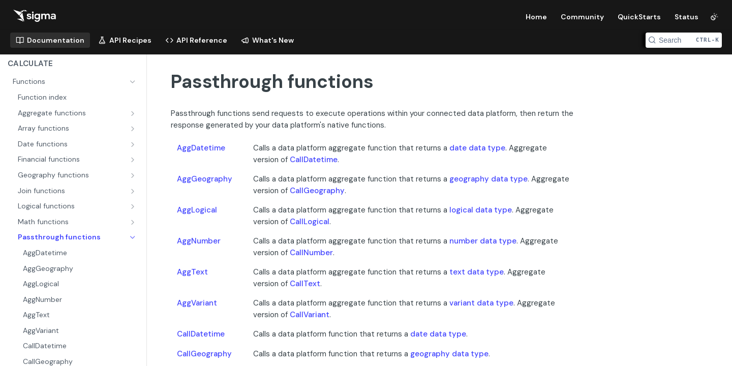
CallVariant (309, 315)
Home (536, 16)
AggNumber (199, 241)
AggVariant (197, 303)
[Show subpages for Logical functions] (134, 206)
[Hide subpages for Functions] (134, 82)
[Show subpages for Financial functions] (134, 160)
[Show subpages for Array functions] (134, 129)
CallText (305, 284)
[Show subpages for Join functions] (134, 191)
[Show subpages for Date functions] (134, 144)
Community (582, 16)
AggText (192, 272)
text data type (476, 272)
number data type (482, 241)
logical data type (480, 210)
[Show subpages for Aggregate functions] (134, 113)
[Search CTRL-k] (684, 40)
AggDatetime (201, 148)
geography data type (488, 179)
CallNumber (311, 253)
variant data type (481, 303)
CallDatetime (314, 160)
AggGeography (204, 179)
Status (686, 16)
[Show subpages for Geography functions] (134, 175)
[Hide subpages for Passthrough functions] (134, 237)
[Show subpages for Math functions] (134, 222)
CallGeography (317, 191)
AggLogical (197, 210)
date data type (477, 148)
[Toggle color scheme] (714, 16)
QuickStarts (639, 16)
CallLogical (309, 222)
